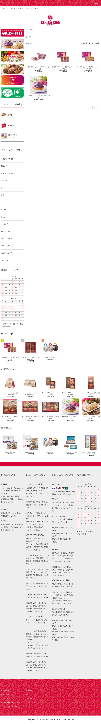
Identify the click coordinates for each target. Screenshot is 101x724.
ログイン (29, 694)
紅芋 (32, 29)
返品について (5, 698)
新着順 (97, 43)
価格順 (90, 43)
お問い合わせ (31, 702)
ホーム (5, 8)
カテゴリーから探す (15, 8)
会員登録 (29, 690)
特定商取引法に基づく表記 (10, 702)
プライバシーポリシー (9, 706)
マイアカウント (31, 686)
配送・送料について (8, 694)
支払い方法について (8, 690)
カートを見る (31, 698)
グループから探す (31, 8)
